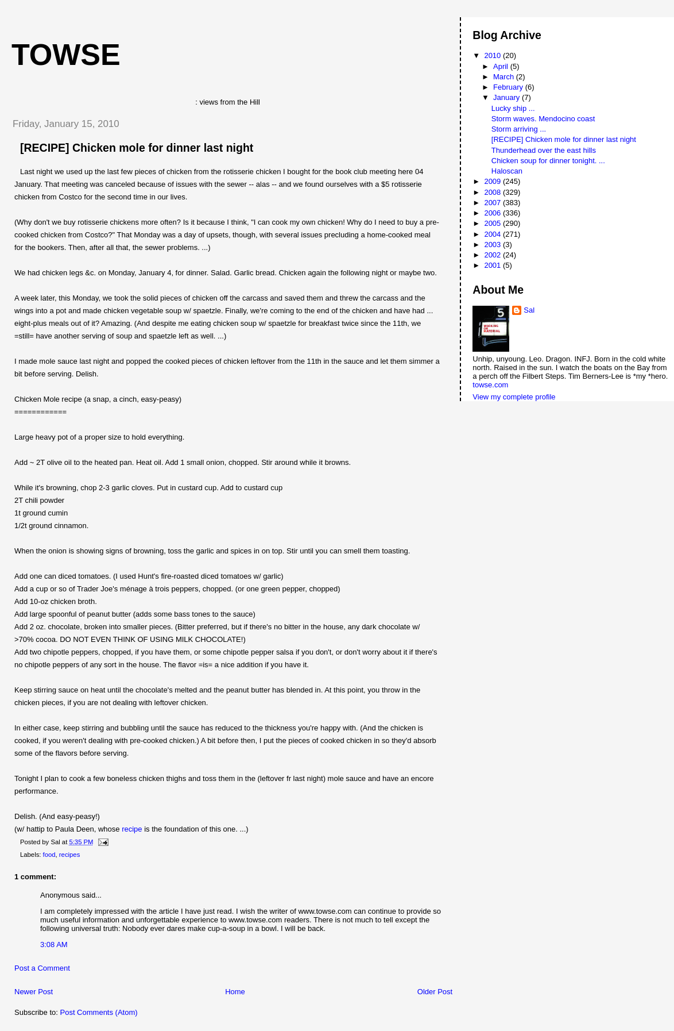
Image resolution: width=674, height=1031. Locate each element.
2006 (493, 213)
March (504, 76)
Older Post (434, 991)
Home (235, 991)
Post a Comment (42, 968)
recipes (69, 854)
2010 (493, 55)
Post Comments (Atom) (99, 1012)
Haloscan (506, 171)
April (501, 66)
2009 (493, 181)
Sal (529, 310)
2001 (493, 265)
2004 (493, 234)
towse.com (490, 384)
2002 (493, 255)
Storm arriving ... (518, 129)
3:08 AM (54, 944)
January (507, 97)
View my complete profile (513, 397)
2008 (493, 192)
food (49, 854)
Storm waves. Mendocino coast (543, 118)
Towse (66, 54)
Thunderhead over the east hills (543, 150)
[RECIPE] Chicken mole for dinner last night (136, 147)
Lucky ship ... (513, 108)
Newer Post (33, 991)
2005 (493, 223)
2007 (493, 202)
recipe (132, 829)
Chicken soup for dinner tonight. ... (548, 160)
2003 (493, 244)
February (509, 87)
